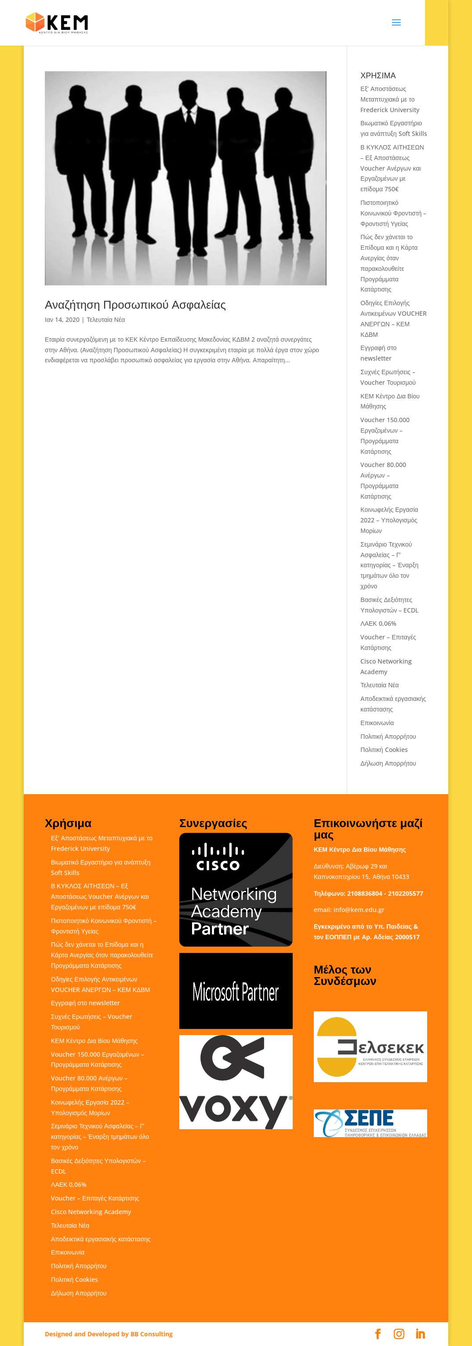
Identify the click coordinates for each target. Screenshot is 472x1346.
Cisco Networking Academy (91, 1211)
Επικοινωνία (377, 723)
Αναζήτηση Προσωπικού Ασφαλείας (135, 304)
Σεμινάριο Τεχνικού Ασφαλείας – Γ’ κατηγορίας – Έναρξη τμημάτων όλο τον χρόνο (389, 565)
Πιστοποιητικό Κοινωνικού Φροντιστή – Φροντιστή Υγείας (393, 213)
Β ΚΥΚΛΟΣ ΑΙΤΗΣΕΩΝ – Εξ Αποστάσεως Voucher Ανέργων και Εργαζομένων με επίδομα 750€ (392, 168)
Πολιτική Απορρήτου (388, 736)
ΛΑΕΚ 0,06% (378, 623)
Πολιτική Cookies (383, 749)
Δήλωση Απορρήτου (388, 763)
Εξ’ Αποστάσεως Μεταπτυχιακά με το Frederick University (389, 99)
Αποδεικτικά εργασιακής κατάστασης (101, 1239)
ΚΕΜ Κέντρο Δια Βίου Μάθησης (94, 1040)
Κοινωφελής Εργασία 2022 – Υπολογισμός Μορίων (389, 520)
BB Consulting (152, 1334)
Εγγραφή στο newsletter (85, 1003)
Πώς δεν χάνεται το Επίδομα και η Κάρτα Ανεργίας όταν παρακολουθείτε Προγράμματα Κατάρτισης (102, 955)
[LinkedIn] (420, 1334)
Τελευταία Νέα (106, 319)
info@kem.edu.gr (359, 909)
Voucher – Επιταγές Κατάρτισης (95, 1198)
